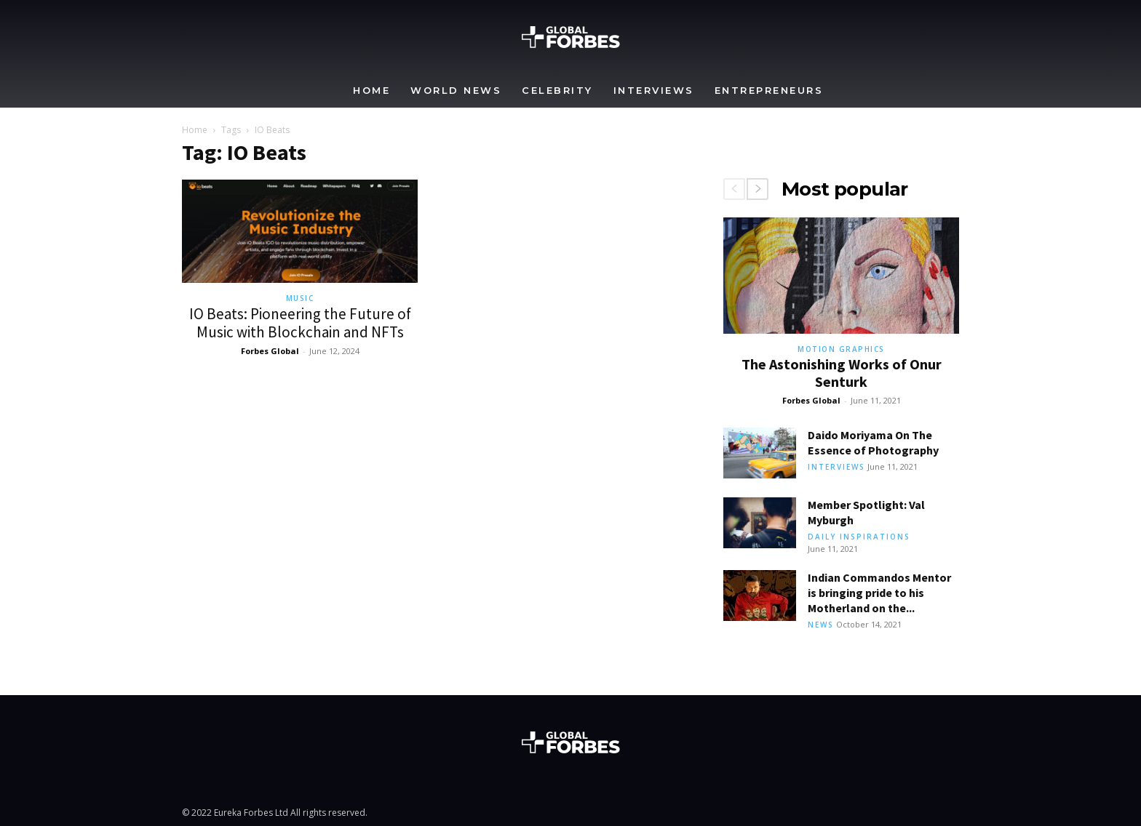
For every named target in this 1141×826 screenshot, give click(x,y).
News (821, 625)
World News (455, 90)
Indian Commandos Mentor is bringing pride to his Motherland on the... (879, 592)
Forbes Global (270, 350)
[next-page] (757, 189)
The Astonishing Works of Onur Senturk (842, 372)
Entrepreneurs (769, 90)
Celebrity (557, 90)
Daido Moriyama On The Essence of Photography (873, 442)
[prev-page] (734, 189)
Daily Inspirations (859, 537)
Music (300, 298)
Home (371, 90)
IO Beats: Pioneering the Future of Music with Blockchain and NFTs (300, 323)
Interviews (653, 90)
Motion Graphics (841, 349)
